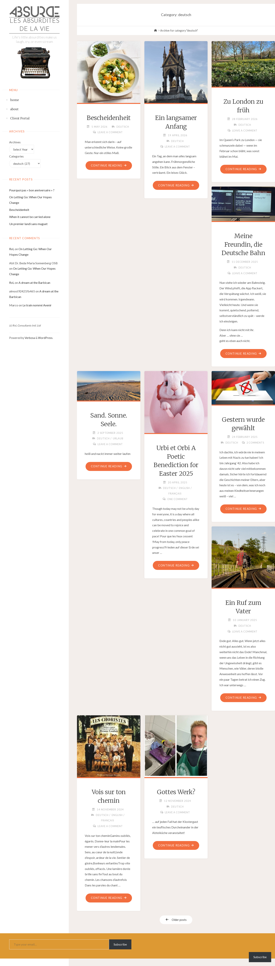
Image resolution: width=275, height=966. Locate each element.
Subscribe (120, 951)
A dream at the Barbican (34, 283)
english (184, 488)
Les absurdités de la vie (34, 25)
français (175, 494)
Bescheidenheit (19, 210)
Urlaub (118, 439)
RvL (11, 249)
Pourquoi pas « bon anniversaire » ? (31, 190)
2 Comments (244, 448)
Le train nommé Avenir (37, 305)
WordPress (45, 338)
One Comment (177, 499)
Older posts (174, 927)
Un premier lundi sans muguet (28, 224)
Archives (15, 142)
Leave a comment (110, 132)
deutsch (122, 126)
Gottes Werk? (176, 799)
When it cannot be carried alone (29, 217)
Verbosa (29, 338)
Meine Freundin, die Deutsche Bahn (243, 244)
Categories (16, 156)
